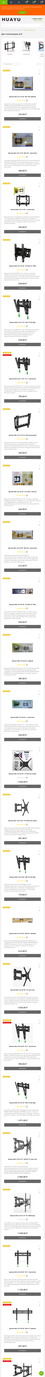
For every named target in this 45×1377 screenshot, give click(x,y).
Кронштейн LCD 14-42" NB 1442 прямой (22, 96)
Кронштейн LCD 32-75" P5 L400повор (22, 1215)
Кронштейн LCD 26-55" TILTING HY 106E (22, 604)
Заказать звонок (38, 20)
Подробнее (28, 9)
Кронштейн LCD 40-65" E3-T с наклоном (22, 1272)
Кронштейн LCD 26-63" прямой (22, 661)
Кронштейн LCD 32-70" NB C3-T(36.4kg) (22, 1103)
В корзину (22, 119)
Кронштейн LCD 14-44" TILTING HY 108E (22, 266)
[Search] (42, 25)
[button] (19, 2)
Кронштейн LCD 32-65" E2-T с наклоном (22, 1046)
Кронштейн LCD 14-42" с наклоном (22, 209)
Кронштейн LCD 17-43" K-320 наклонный (22, 435)
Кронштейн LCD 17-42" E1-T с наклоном (22, 379)
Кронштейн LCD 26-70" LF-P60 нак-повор (22, 774)
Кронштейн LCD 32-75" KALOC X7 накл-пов (22, 1159)
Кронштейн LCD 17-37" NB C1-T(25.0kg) (22, 322)
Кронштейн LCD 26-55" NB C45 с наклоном (22, 548)
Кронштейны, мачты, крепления (13, 30)
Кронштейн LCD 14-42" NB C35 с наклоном (22, 153)
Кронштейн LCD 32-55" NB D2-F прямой (22, 933)
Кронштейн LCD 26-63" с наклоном (22, 717)
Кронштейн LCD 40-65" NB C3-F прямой (22, 1328)
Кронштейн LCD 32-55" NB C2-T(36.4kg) (22, 877)
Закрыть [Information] (22, 12)
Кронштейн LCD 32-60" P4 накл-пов (23, 990)
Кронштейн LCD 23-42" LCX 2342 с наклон (22, 491)
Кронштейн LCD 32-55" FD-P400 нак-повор (22, 820)
